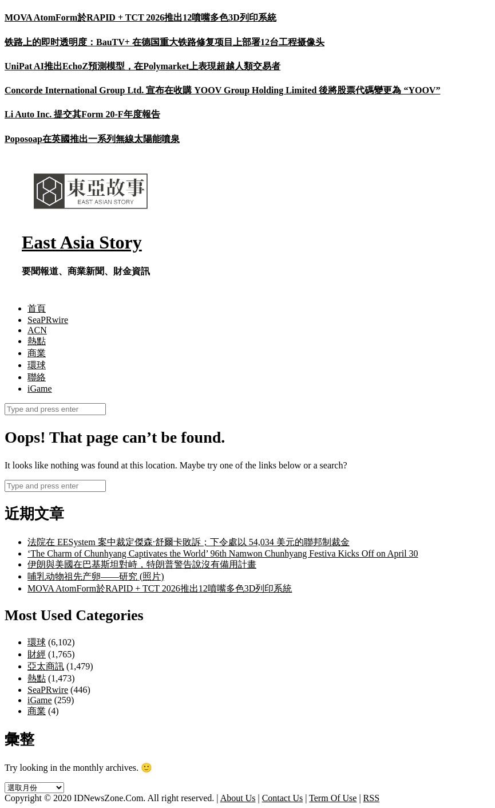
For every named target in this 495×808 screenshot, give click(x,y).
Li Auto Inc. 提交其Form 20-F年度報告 (82, 114)
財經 (36, 654)
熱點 (36, 341)
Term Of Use (333, 798)
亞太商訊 (45, 666)
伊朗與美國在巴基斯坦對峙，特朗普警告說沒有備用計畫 (141, 564)
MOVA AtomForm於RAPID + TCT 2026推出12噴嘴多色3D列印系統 (140, 17)
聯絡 (36, 377)
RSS (371, 798)
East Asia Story (82, 242)
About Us (238, 798)
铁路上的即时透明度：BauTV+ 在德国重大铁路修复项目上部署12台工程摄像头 (164, 42)
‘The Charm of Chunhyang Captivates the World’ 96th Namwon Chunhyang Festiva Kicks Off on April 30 (222, 553)
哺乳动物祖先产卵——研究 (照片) (95, 576)
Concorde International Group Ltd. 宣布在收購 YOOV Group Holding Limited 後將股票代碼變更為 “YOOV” (222, 90)
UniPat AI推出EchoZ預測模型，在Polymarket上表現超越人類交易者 (142, 66)
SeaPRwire (47, 320)
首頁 (36, 308)
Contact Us (282, 798)
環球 (36, 365)
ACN (37, 330)
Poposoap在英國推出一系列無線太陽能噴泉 (92, 139)
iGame (39, 388)
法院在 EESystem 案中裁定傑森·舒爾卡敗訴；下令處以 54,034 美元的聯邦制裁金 (188, 542)
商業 (36, 353)
